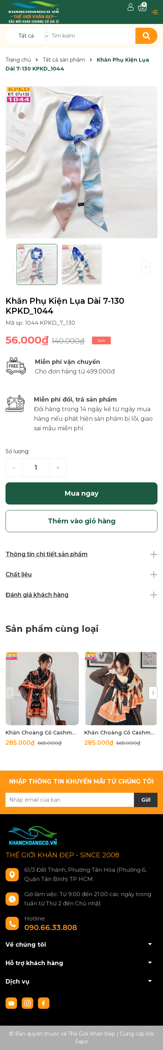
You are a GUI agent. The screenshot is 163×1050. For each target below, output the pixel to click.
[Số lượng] (35, 467)
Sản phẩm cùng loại (52, 628)
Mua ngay (82, 493)
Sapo (81, 1041)
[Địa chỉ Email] (81, 800)
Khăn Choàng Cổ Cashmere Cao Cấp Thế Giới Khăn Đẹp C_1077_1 (42, 732)
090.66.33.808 (50, 927)
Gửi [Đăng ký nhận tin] (145, 799)
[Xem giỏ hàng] (142, 7)
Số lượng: (17, 451)
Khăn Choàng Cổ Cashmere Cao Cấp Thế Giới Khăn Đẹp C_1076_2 (120, 732)
